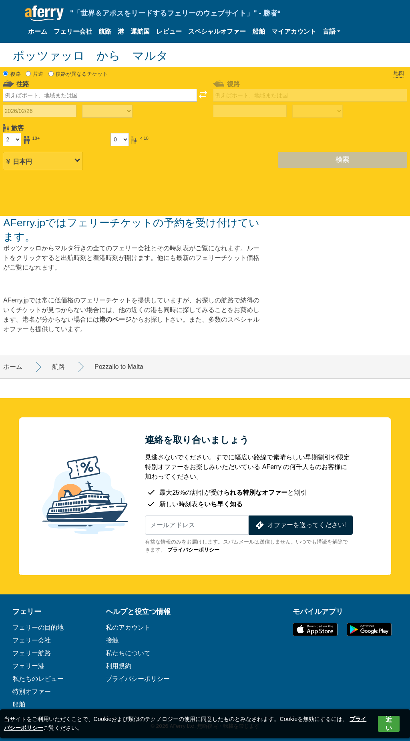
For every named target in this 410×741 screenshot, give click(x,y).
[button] (332, 32)
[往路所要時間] (107, 111)
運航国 (140, 31)
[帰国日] (250, 111)
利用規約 (118, 666)
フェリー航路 (31, 653)
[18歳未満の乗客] (120, 139)
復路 (15, 74)
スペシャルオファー (217, 31)
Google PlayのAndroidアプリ (369, 629)
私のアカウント (128, 627)
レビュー (169, 31)
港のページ (115, 319)
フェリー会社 (73, 31)
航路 (104, 31)
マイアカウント (293, 31)
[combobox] (100, 95)
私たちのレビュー (38, 678)
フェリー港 (28, 666)
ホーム (37, 31)
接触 (112, 640)
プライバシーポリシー (193, 550)
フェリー (26, 611)
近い (389, 723)
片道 (38, 74)
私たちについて (128, 653)
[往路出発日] (39, 111)
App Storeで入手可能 (315, 629)
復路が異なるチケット (82, 74)
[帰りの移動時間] (317, 111)
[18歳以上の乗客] (12, 139)
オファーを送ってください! (300, 525)
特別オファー (31, 691)
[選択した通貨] (42, 160)
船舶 (258, 31)
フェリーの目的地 (38, 627)
